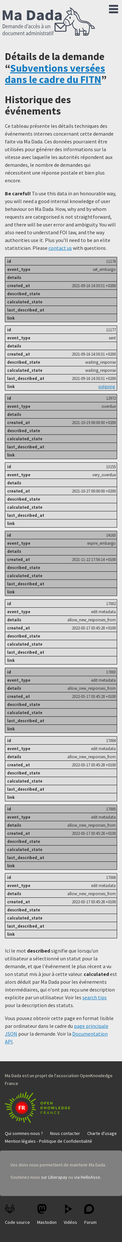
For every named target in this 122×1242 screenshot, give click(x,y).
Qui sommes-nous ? (24, 1133)
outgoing (106, 386)
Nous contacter (65, 1133)
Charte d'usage (102, 1133)
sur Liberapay (54, 1177)
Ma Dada (49, 22)
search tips (94, 997)
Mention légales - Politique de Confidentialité (48, 1141)
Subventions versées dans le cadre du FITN (55, 74)
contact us (60, 248)
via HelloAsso (87, 1177)
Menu (113, 8)
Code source (17, 1214)
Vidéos (70, 1214)
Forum (90, 1214)
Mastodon (47, 1214)
